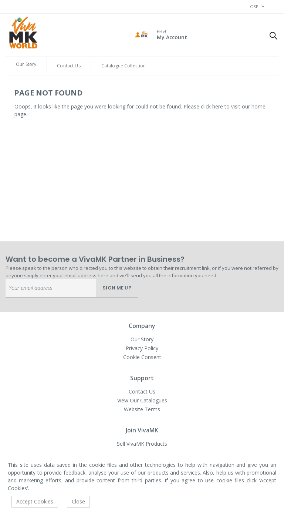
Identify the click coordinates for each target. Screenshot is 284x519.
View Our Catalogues (142, 400)
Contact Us (68, 66)
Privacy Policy (142, 348)
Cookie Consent (142, 357)
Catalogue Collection (123, 66)
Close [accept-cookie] (78, 501)
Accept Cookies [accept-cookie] (34, 501)
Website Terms (142, 409)
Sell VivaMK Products (142, 443)
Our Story (26, 64)
